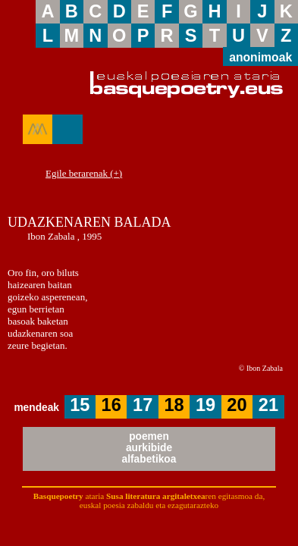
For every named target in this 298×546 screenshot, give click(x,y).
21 (268, 405)
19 (205, 405)
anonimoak (260, 56)
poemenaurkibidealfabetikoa (149, 448)
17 (142, 405)
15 (79, 405)
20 (236, 405)
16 (111, 405)
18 (174, 405)
